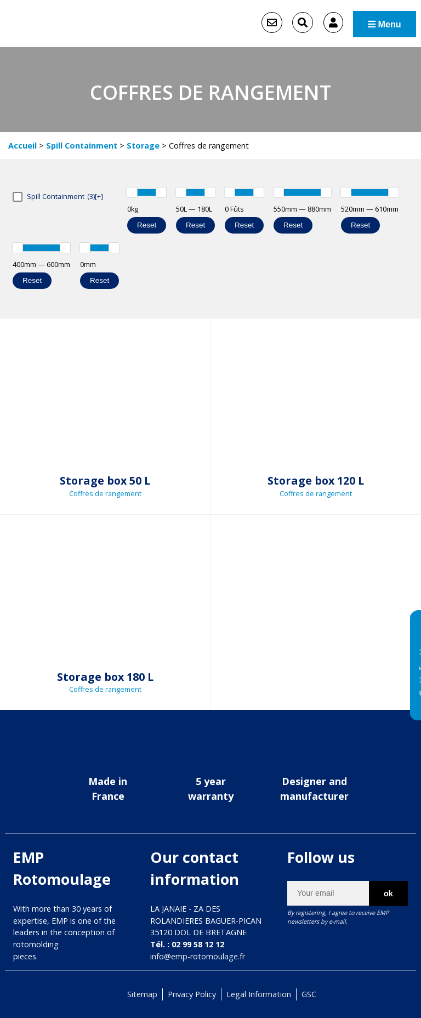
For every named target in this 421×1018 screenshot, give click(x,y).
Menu (384, 24)
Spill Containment (81, 145)
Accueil (22, 145)
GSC (308, 994)
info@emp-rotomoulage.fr (197, 956)
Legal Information (258, 994)
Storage (143, 145)
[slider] (132, 192)
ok (388, 893)
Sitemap (142, 994)
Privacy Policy (192, 994)
